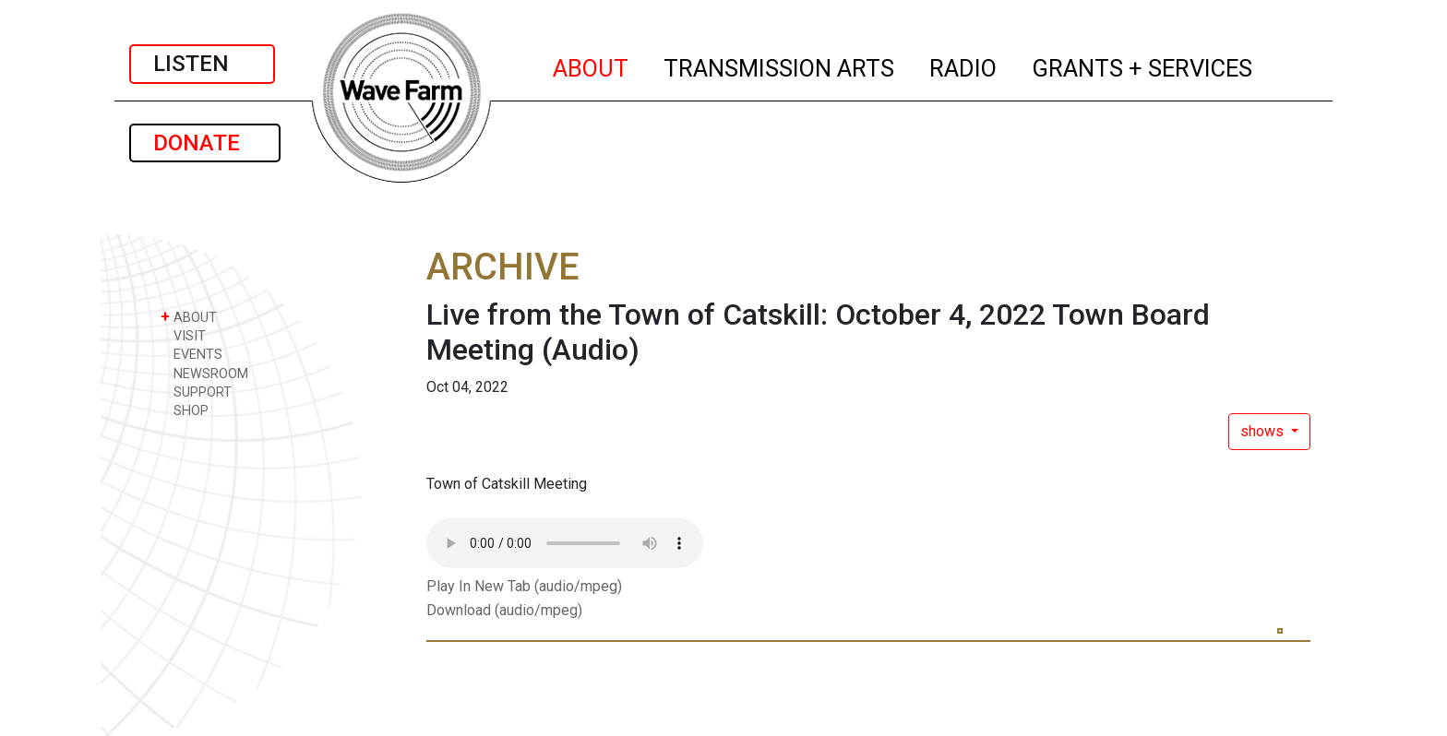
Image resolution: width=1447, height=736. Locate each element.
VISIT (183, 335)
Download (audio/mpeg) (504, 610)
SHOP (185, 410)
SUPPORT (196, 391)
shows (1263, 431)
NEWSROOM (204, 373)
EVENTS (191, 353)
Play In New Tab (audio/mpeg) (524, 586)
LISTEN (202, 64)
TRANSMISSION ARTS (780, 65)
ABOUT (591, 65)
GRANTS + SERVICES (1143, 65)
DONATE (205, 143)
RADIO (964, 65)
